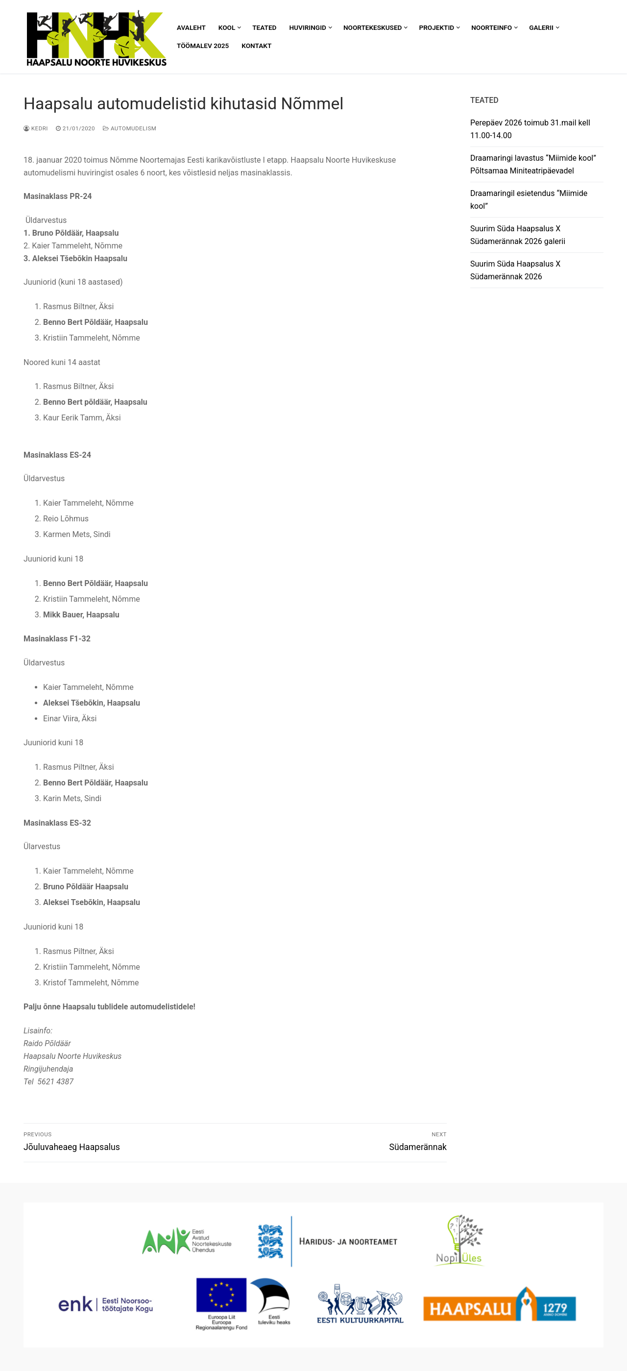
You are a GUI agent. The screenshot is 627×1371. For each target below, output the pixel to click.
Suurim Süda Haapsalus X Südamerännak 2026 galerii (517, 235)
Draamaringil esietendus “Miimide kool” (528, 200)
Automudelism (129, 128)
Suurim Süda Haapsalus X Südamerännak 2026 (515, 270)
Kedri (36, 128)
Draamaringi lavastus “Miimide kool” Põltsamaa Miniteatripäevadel (533, 164)
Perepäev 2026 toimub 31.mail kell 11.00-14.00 (530, 129)
